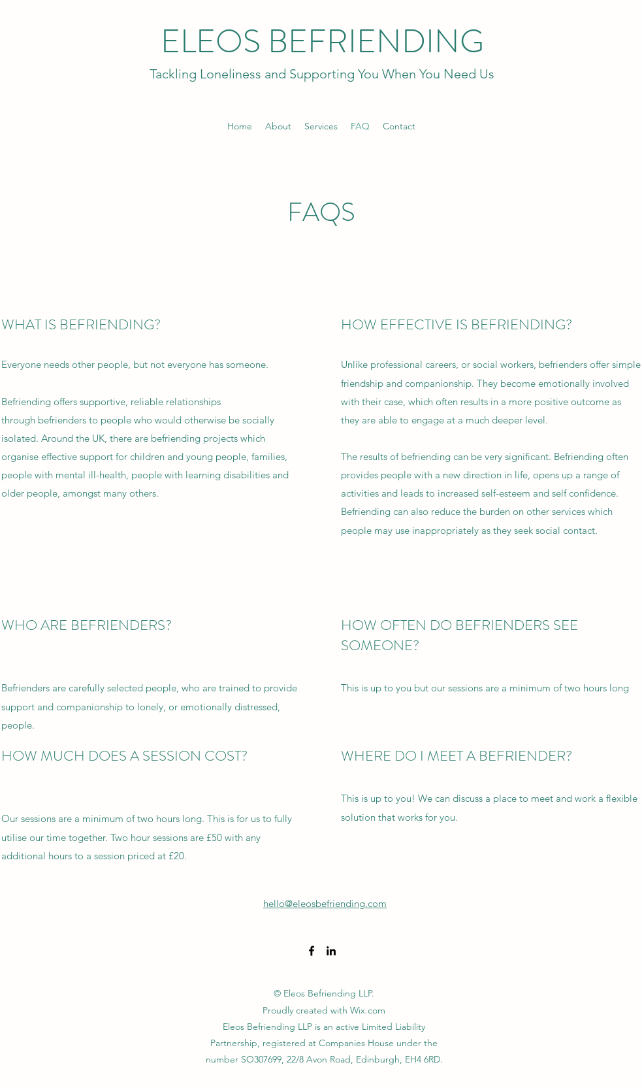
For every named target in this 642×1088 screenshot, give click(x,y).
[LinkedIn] (331, 950)
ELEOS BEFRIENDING (322, 41)
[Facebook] (311, 950)
